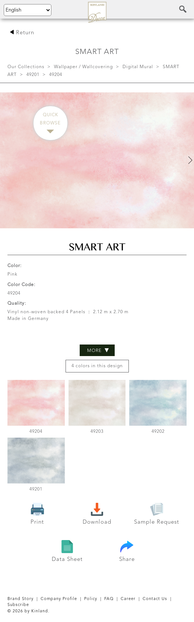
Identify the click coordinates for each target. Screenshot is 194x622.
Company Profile (59, 599)
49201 (32, 75)
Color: (14, 266)
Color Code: (21, 285)
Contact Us (155, 599)
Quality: (16, 303)
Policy (90, 599)
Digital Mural (138, 67)
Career (128, 599)
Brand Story (20, 599)
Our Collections (25, 67)
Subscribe (18, 605)
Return (22, 33)
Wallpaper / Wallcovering (83, 67)
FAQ (109, 599)
